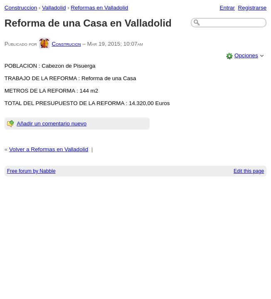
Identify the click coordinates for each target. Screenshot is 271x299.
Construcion (66, 44)
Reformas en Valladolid (99, 8)
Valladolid (54, 8)
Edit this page (249, 171)
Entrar (227, 8)
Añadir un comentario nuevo (51, 123)
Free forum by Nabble (31, 171)
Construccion (21, 8)
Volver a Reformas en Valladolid (48, 149)
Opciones (246, 55)
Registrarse (252, 8)
